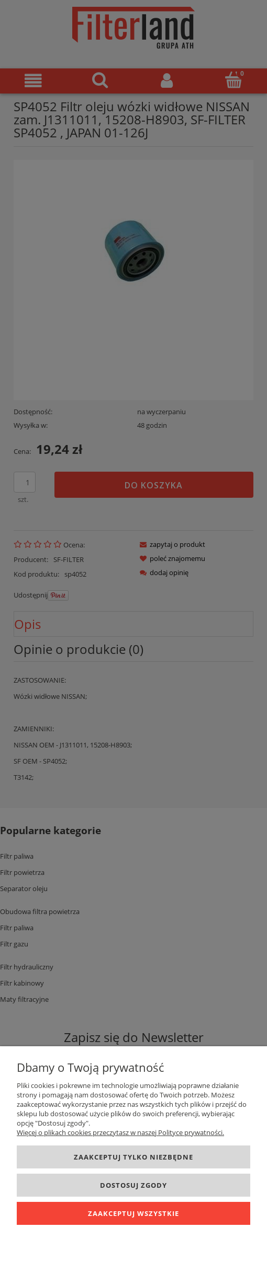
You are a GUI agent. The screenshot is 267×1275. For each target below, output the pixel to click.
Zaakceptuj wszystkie (133, 1213)
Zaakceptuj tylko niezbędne (133, 1157)
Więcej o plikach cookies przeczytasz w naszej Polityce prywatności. (120, 1132)
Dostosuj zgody (133, 1185)
